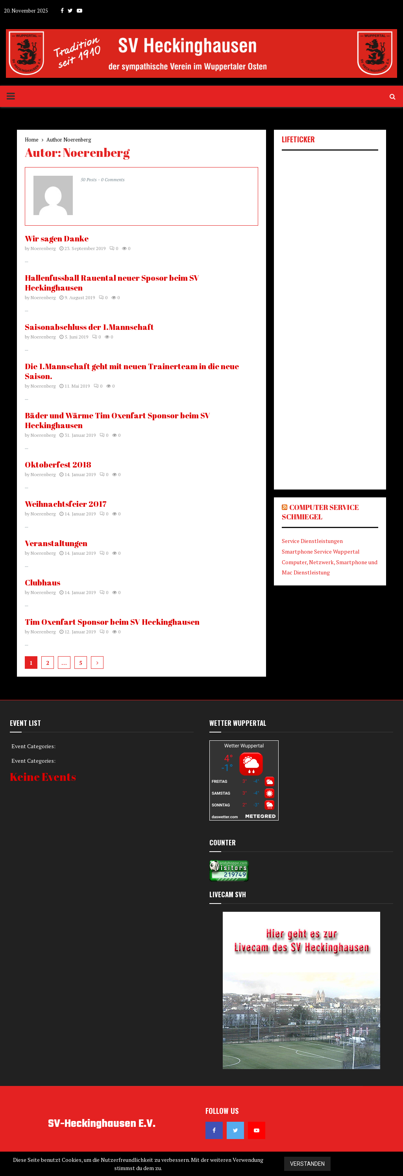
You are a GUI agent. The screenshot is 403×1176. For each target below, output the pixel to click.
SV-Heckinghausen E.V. (101, 1124)
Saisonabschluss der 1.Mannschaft (89, 327)
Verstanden (307, 1164)
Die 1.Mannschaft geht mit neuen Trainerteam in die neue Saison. (132, 371)
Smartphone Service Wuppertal (321, 551)
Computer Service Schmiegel (320, 511)
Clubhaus (42, 582)
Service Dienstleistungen (312, 541)
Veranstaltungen (56, 543)
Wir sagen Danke (57, 238)
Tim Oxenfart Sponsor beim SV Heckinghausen (112, 622)
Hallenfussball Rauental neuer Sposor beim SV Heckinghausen (112, 282)
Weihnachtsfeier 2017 (66, 504)
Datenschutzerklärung (371, 1164)
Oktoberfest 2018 (58, 464)
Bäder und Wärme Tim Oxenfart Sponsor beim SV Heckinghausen (117, 420)
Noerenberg (77, 139)
